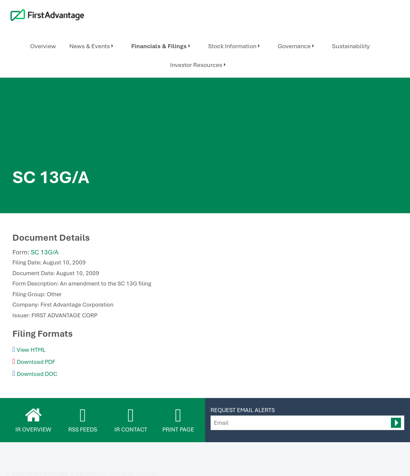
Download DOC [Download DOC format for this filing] (37, 374)
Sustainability (351, 46)
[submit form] (396, 423)
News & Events (89, 46)
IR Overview (33, 429)
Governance (294, 46)
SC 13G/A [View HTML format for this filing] (45, 252)
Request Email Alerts (243, 410)
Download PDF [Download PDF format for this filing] (36, 362)
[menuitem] (43, 46)
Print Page (178, 429)
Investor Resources (196, 65)
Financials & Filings (159, 46)
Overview (43, 46)
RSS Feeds (82, 429)
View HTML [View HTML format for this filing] (31, 349)
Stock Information (232, 46)
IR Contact (130, 429)
